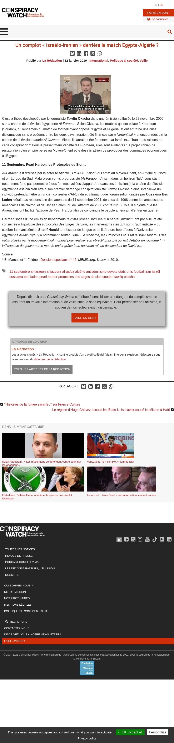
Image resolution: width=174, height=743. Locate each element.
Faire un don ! (158, 12)
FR (155, 5)
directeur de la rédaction (50, 359)
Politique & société (124, 60)
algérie (80, 271)
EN (161, 5)
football (139, 271)
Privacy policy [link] (87, 738)
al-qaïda (68, 271)
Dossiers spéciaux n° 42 (58, 259)
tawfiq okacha (124, 277)
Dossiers (12, 574)
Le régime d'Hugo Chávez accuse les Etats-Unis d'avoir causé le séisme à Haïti (111, 410)
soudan (108, 277)
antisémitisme (96, 271)
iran (148, 271)
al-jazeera (54, 271)
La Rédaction (52, 60)
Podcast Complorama (22, 562)
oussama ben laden (24, 277)
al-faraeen (38, 271)
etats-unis (125, 271)
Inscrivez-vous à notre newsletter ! (32, 634)
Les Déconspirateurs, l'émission (30, 568)
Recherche (18, 621)
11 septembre (19, 271)
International (98, 60)
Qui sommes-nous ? (18, 585)
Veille (144, 60)
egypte (113, 271)
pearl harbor (48, 277)
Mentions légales (17, 604)
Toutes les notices (20, 549)
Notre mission (15, 592)
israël (156, 271)
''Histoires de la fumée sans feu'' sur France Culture (42, 404)
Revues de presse (19, 555)
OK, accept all (130, 732)
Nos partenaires (17, 598)
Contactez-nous (16, 628)
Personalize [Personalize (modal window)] (157, 732)
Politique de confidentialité (26, 611)
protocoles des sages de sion (79, 277)
